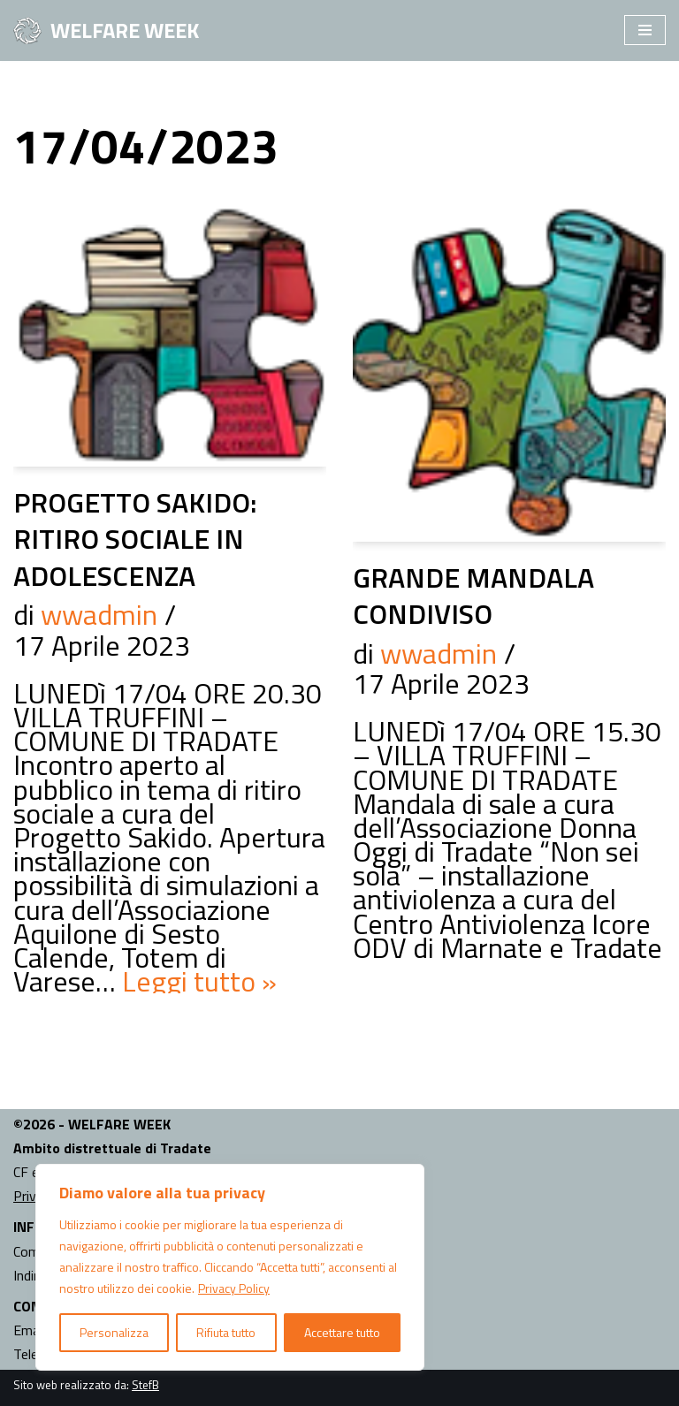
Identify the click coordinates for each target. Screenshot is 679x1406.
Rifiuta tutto (226, 1332)
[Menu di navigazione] (645, 30)
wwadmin (99, 614)
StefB (145, 1385)
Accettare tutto (342, 1332)
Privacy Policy (234, 1288)
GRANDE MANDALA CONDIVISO (473, 595)
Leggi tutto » (199, 981)
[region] (229, 1267)
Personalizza (114, 1332)
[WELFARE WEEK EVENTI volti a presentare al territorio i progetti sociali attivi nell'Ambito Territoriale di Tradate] (106, 30)
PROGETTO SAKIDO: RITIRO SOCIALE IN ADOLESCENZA (134, 539)
